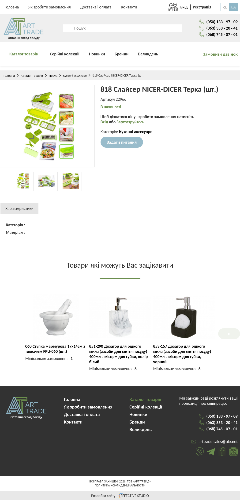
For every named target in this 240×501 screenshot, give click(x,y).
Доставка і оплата (96, 7)
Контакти (129, 7)
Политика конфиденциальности (120, 486)
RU (224, 7)
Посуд (53, 76)
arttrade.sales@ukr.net (218, 442)
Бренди (121, 54)
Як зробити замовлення (49, 7)
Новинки (97, 54)
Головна (12, 7)
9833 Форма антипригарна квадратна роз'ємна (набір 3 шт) (54, 349)
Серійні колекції (64, 54)
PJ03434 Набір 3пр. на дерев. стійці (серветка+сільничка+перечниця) (183, 352)
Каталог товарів (23, 54)
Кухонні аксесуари (75, 76)
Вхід (105, 122)
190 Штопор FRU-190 (120, 347)
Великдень (148, 54)
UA (233, 7)
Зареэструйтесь (131, 122)
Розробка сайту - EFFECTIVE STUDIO (120, 496)
